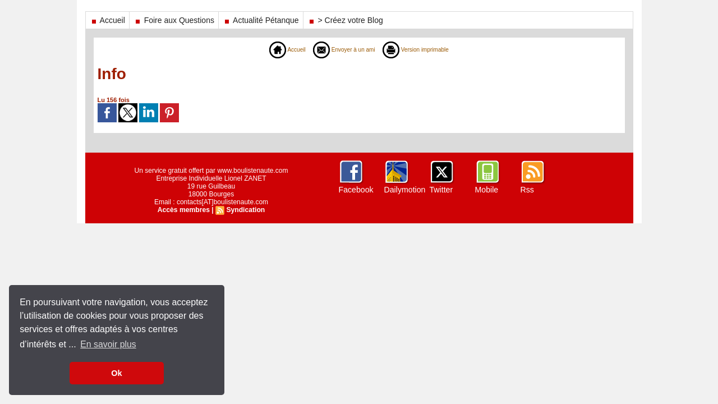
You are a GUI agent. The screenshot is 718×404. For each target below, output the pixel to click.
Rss (527, 189)
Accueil (107, 20)
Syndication (245, 210)
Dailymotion (404, 189)
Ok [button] (116, 373)
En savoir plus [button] (108, 344)
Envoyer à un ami (341, 49)
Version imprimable (422, 49)
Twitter (441, 189)
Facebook (356, 189)
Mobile (486, 189)
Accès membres (184, 210)
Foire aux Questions (174, 20)
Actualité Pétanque (261, 20)
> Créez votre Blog (345, 20)
